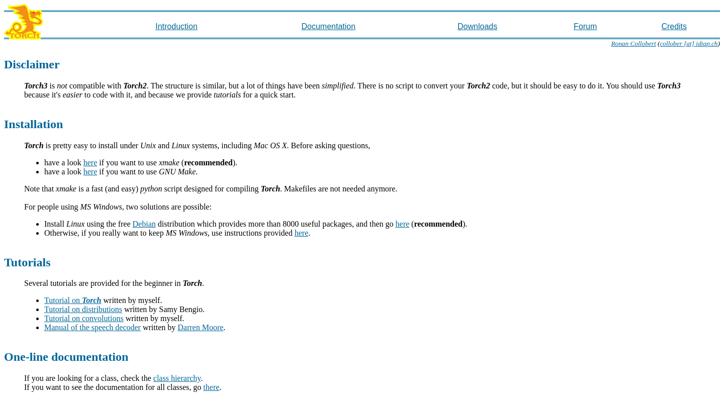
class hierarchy (177, 378)
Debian (144, 224)
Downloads (477, 26)
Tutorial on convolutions (84, 318)
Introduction (176, 26)
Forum (585, 26)
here (90, 162)
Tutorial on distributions (83, 309)
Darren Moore (200, 327)
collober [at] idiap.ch (688, 43)
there (211, 387)
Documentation (328, 26)
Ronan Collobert (633, 43)
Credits (674, 26)
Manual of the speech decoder (92, 327)
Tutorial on (73, 300)
